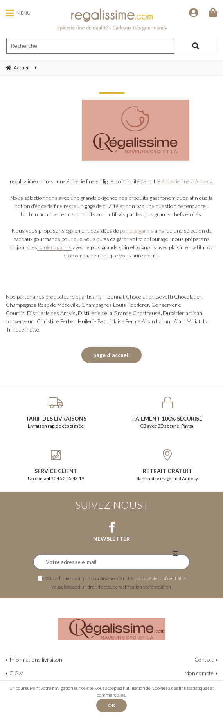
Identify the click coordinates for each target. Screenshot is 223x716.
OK (111, 705)
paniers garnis (136, 230)
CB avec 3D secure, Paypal (167, 413)
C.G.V (16, 673)
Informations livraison (35, 659)
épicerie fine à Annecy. (187, 181)
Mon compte (199, 673)
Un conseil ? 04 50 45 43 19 (56, 465)
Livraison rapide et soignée (56, 413)
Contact (204, 659)
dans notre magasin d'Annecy (167, 465)
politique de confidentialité (160, 578)
